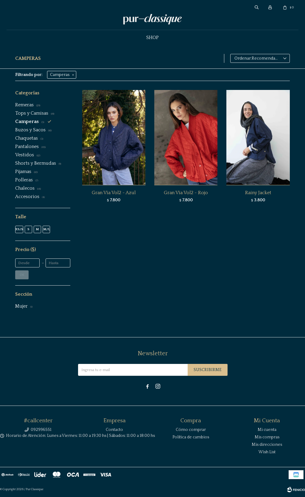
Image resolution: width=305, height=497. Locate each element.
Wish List (267, 452)
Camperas (59, 74)
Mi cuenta (267, 429)
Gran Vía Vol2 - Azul (114, 192)
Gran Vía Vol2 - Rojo (186, 192)
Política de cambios (190, 437)
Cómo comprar (191, 429)
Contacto (114, 429)
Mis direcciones (267, 444)
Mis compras (267, 437)
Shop (152, 37)
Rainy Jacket (258, 192)
